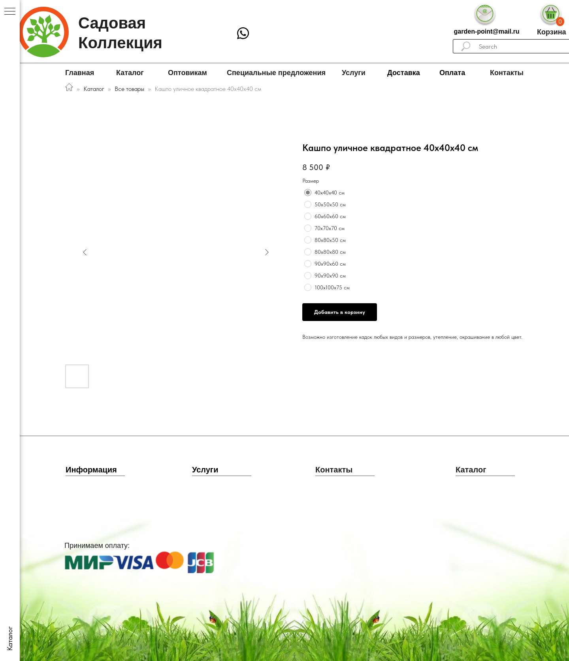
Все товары (130, 89)
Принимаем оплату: (97, 546)
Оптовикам (187, 73)
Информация (91, 469)
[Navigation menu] (9, 12)
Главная (79, 73)
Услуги (354, 73)
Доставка (403, 73)
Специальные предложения (276, 73)
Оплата (452, 73)
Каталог (130, 73)
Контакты (507, 73)
